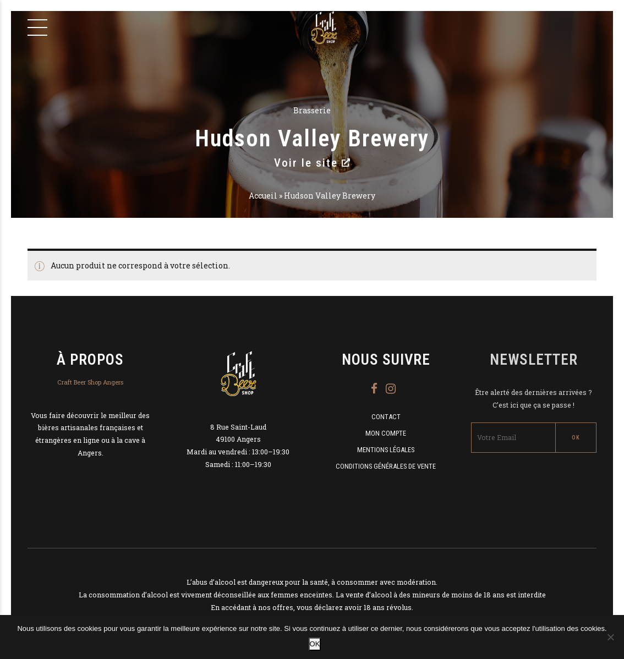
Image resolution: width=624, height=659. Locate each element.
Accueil (263, 195)
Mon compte (385, 433)
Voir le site (312, 162)
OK (315, 644)
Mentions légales (385, 450)
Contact (386, 417)
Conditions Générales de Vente (386, 466)
